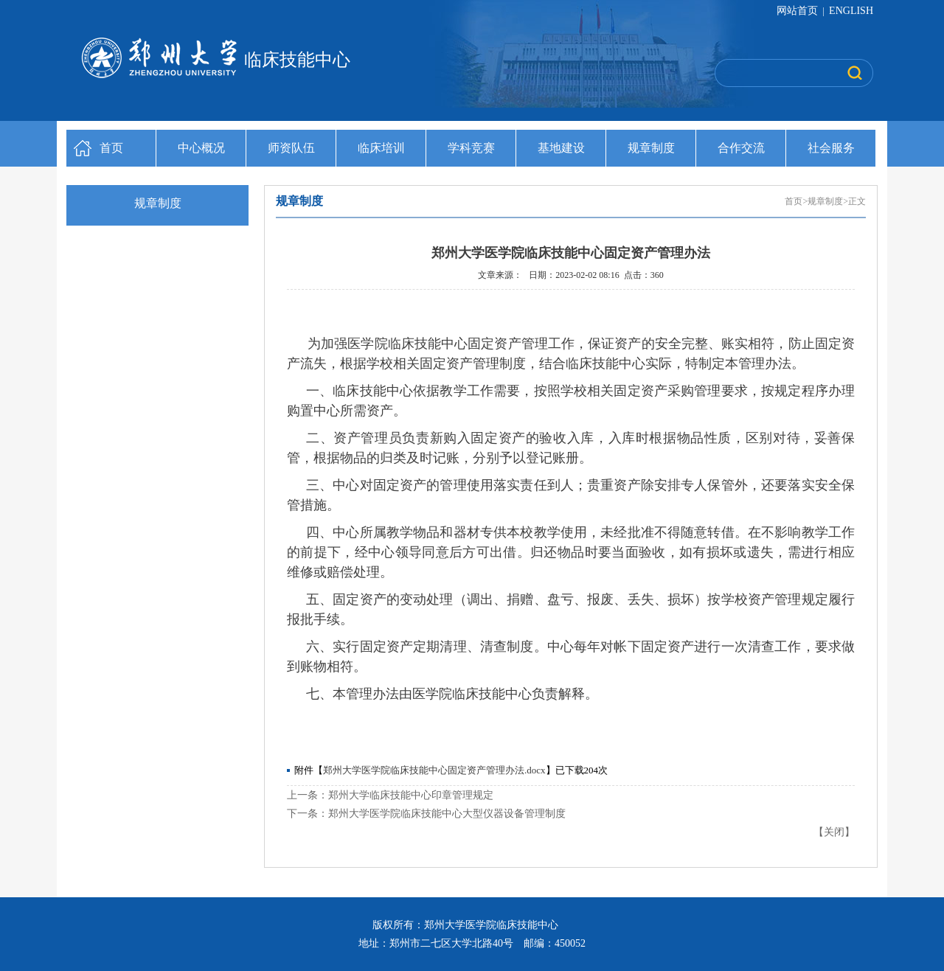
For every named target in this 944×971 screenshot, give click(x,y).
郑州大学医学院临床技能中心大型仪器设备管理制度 (447, 813)
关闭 (834, 832)
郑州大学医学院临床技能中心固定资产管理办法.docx (434, 770)
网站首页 (799, 10)
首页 (111, 148)
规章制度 (651, 148)
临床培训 (381, 148)
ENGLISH (851, 10)
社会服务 (831, 148)
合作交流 (741, 148)
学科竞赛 (471, 148)
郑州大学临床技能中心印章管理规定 (410, 795)
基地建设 (561, 148)
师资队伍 (291, 148)
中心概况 (201, 148)
